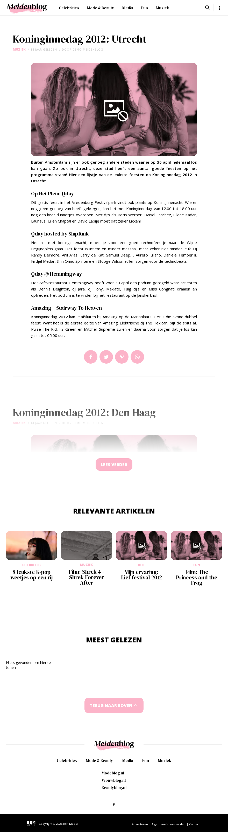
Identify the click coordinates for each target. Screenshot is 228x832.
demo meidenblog (88, 49)
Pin (122, 357)
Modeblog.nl (113, 773)
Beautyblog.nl (114, 788)
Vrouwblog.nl (114, 781)
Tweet (106, 357)
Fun (144, 8)
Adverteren (140, 825)
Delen (90, 357)
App (137, 357)
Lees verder (114, 465)
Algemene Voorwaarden (169, 825)
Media (127, 8)
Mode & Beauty (100, 8)
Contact (194, 825)
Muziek (162, 8)
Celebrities (69, 8)
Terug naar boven (111, 706)
